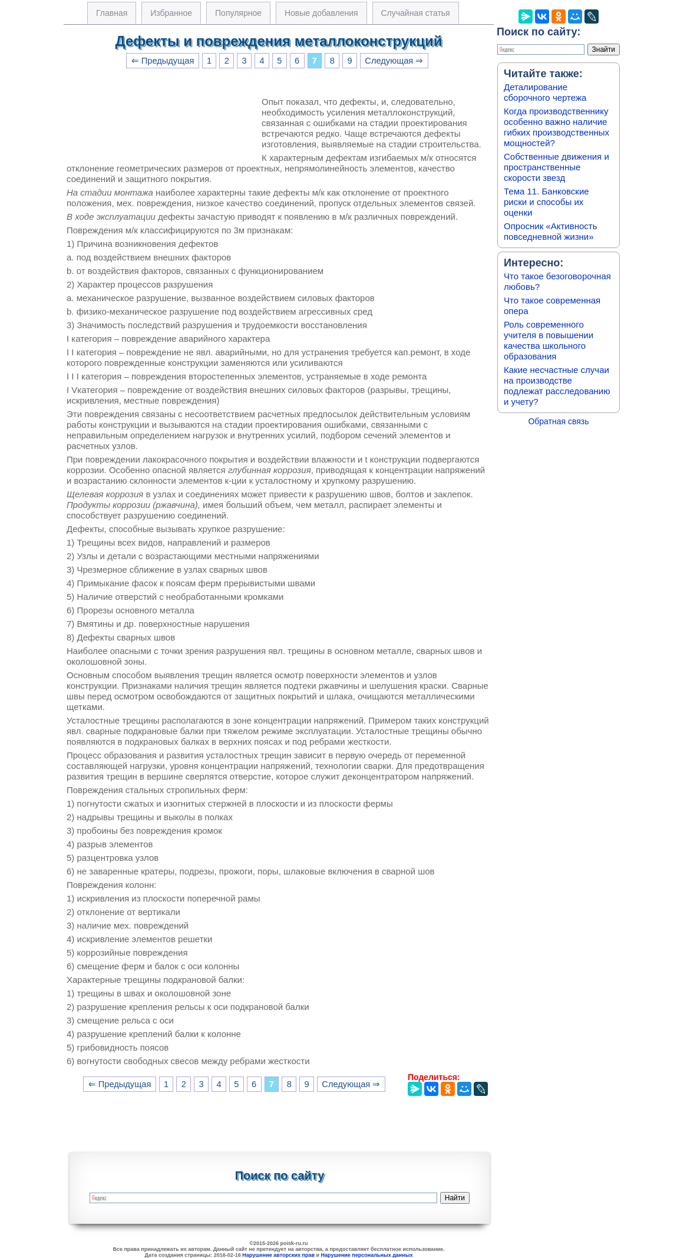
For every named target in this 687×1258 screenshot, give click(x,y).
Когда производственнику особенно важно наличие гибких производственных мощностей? (556, 127)
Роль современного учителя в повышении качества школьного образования (548, 340)
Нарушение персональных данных (367, 1255)
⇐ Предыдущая (162, 60)
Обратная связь (558, 421)
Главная (111, 13)
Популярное (238, 13)
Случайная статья (415, 13)
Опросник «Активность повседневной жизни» (550, 231)
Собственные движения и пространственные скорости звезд (556, 167)
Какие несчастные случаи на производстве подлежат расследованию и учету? (557, 386)
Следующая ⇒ (394, 60)
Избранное (171, 13)
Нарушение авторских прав (278, 1255)
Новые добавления (321, 13)
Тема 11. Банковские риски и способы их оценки (546, 201)
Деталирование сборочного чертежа (545, 92)
